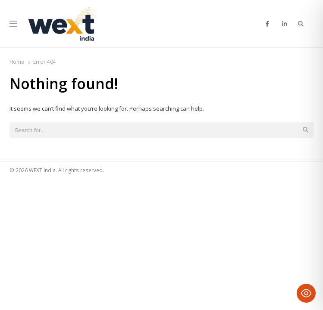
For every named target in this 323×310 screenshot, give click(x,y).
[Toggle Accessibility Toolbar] (306, 293)
